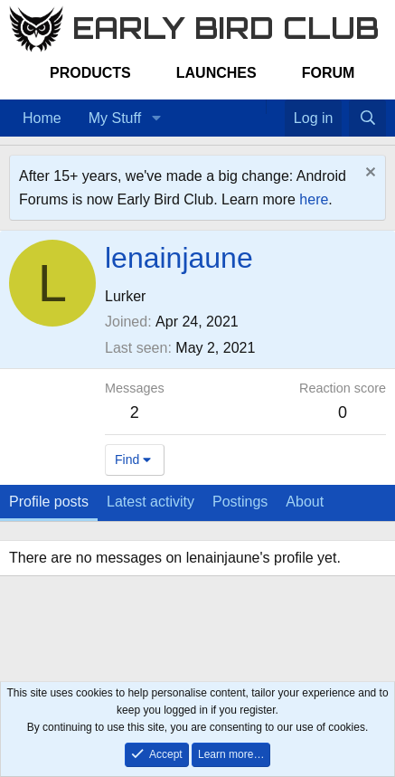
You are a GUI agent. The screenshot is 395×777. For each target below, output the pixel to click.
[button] (156, 118)
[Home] (257, 106)
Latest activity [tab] (150, 501)
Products (90, 73)
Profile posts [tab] (49, 501)
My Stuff (115, 118)
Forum (328, 73)
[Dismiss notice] (368, 174)
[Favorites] (275, 106)
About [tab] (305, 501)
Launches (216, 73)
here (313, 199)
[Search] (367, 118)
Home (42, 118)
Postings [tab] (240, 501)
